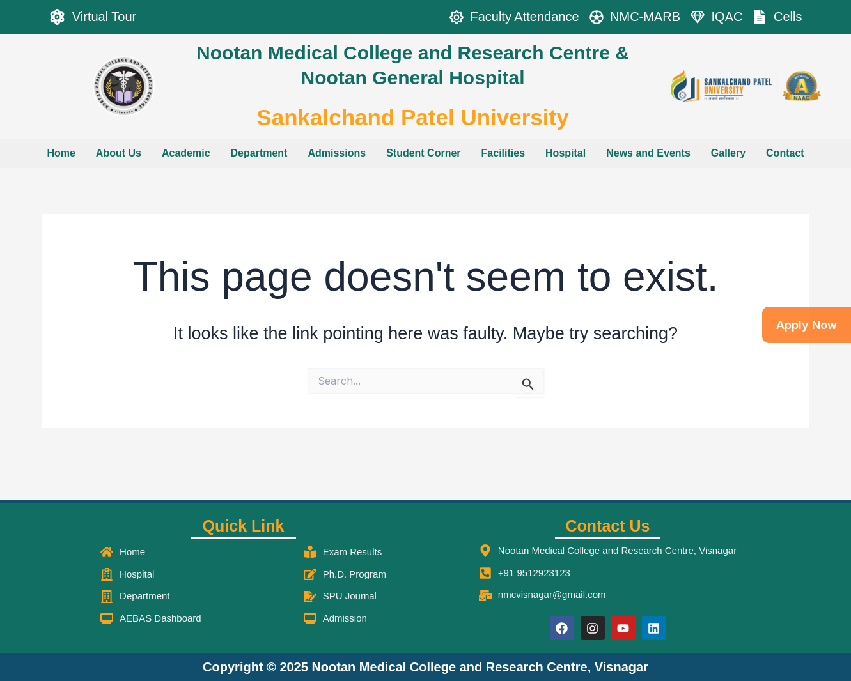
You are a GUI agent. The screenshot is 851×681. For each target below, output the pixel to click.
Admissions (337, 153)
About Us (118, 153)
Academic (186, 153)
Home (61, 153)
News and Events (648, 153)
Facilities (503, 153)
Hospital (565, 153)
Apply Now (806, 325)
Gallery (728, 153)
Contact (785, 153)
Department (259, 153)
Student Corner (423, 153)
